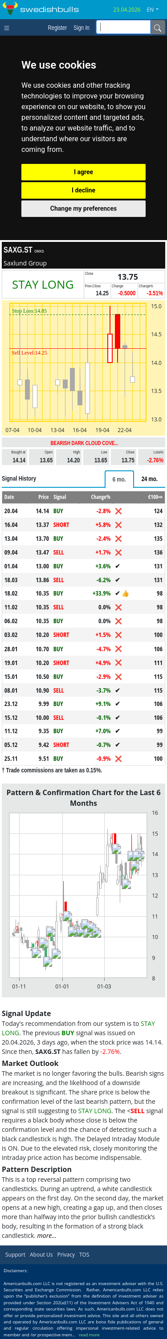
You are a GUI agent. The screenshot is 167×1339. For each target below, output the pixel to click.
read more (89, 1335)
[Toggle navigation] (9, 27)
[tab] (119, 479)
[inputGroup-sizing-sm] (123, 27)
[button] (156, 9)
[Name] (157, 27)
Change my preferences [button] (83, 208)
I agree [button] (83, 172)
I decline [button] (83, 190)
